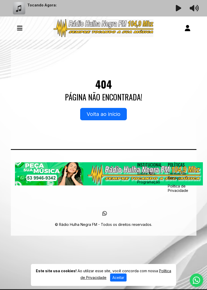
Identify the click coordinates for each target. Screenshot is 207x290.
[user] (187, 28)
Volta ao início (103, 114)
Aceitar (118, 277)
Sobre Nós (146, 173)
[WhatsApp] (104, 213)
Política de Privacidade (178, 188)
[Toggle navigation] (20, 28)
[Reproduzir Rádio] (178, 8)
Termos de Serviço (177, 175)
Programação (148, 182)
